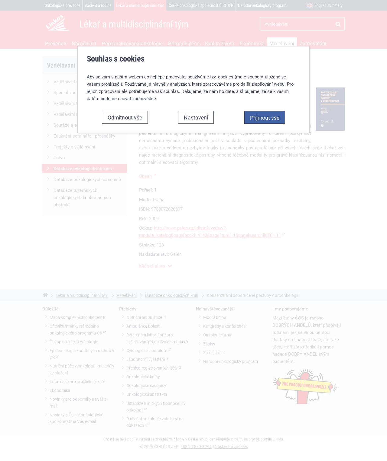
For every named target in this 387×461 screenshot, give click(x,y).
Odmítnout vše (125, 113)
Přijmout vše (264, 113)
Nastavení (196, 113)
